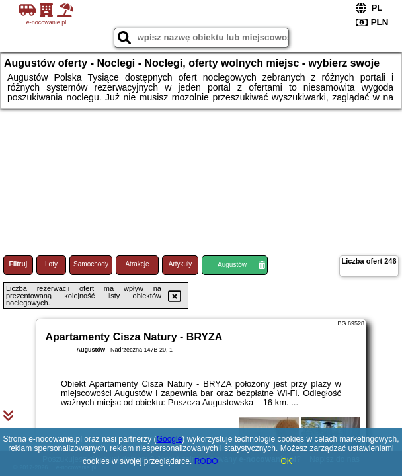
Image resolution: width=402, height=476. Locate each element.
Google (169, 439)
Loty (51, 264)
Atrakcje (137, 264)
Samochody (90, 264)
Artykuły (180, 264)
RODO (206, 461)
